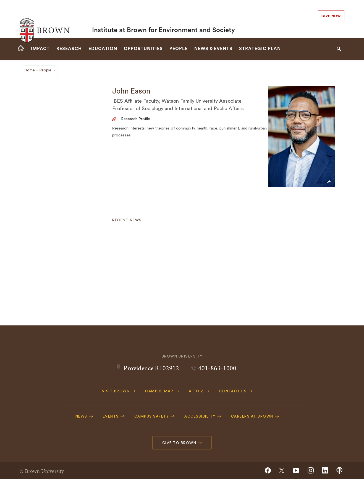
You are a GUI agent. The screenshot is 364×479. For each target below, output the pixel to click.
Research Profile (135, 119)
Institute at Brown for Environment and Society (163, 18)
